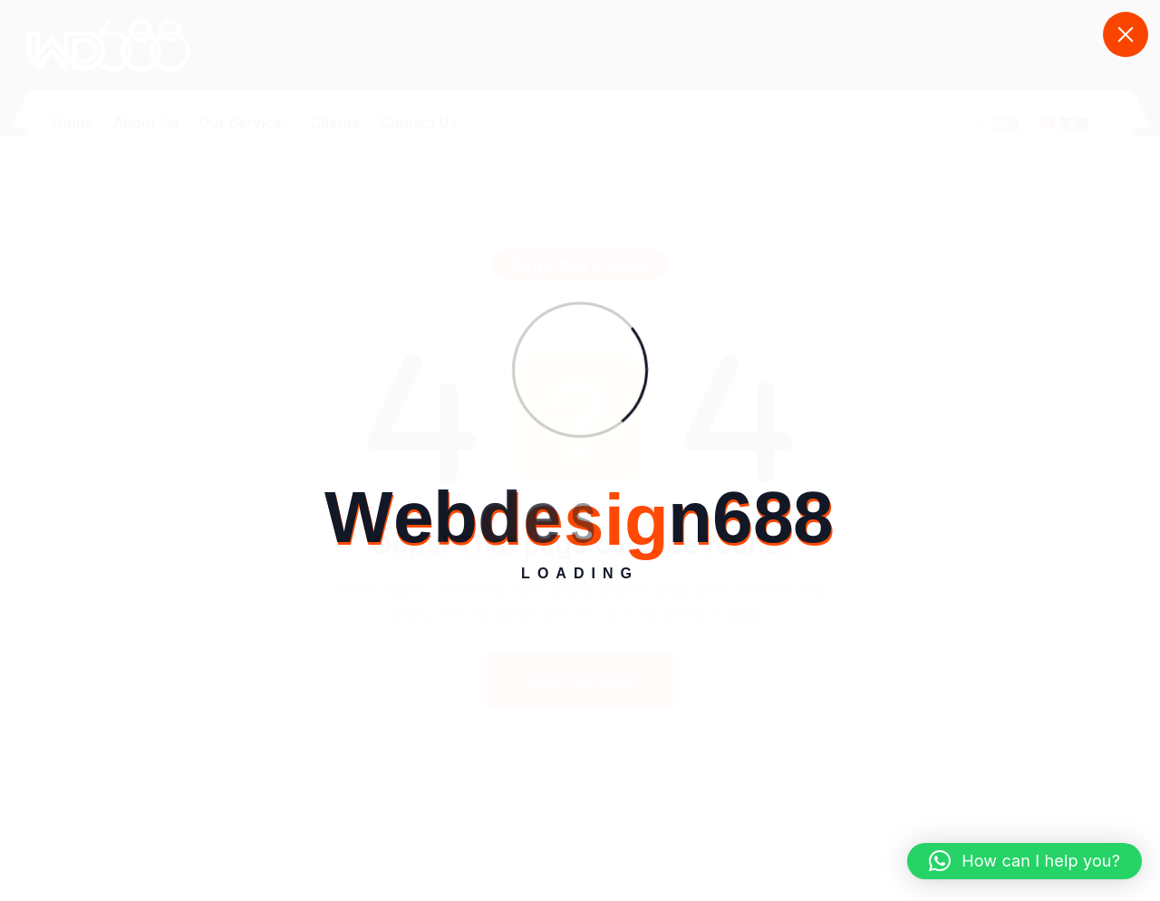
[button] (1024, 861)
